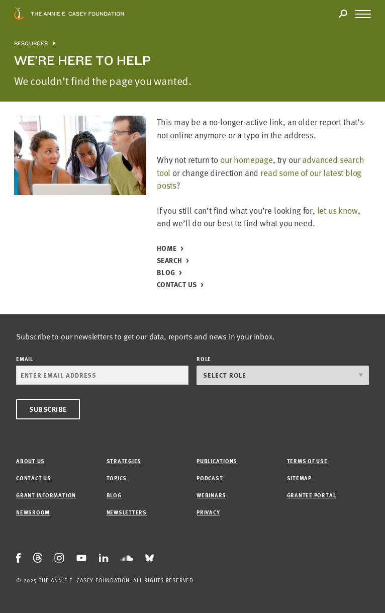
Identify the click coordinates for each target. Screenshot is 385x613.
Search (169, 260)
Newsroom (33, 512)
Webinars (211, 495)
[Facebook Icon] (18, 558)
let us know (337, 210)
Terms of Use (307, 461)
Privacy (208, 512)
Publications (217, 461)
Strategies (124, 461)
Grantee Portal (311, 495)
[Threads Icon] (37, 558)
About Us (30, 461)
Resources (31, 43)
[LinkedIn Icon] (104, 558)
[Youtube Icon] (81, 558)
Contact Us (177, 285)
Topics (117, 478)
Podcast (210, 478)
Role (204, 359)
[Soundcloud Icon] (127, 558)
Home (167, 248)
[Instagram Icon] (59, 558)
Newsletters (127, 512)
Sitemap (299, 478)
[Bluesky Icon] (149, 558)
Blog (166, 273)
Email (24, 359)
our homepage (246, 159)
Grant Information (46, 495)
